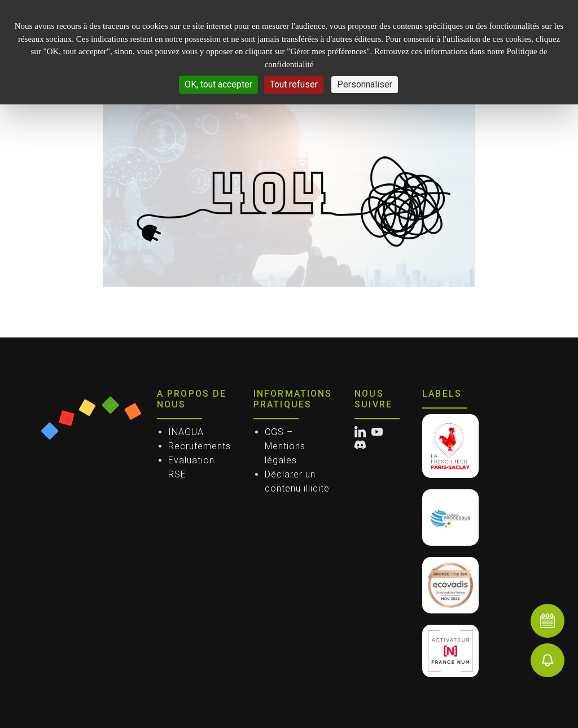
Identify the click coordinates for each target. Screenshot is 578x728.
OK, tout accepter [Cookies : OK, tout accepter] (218, 84)
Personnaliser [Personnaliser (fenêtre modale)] (364, 84)
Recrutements (199, 446)
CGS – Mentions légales (285, 446)
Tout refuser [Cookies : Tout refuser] (294, 84)
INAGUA (186, 432)
